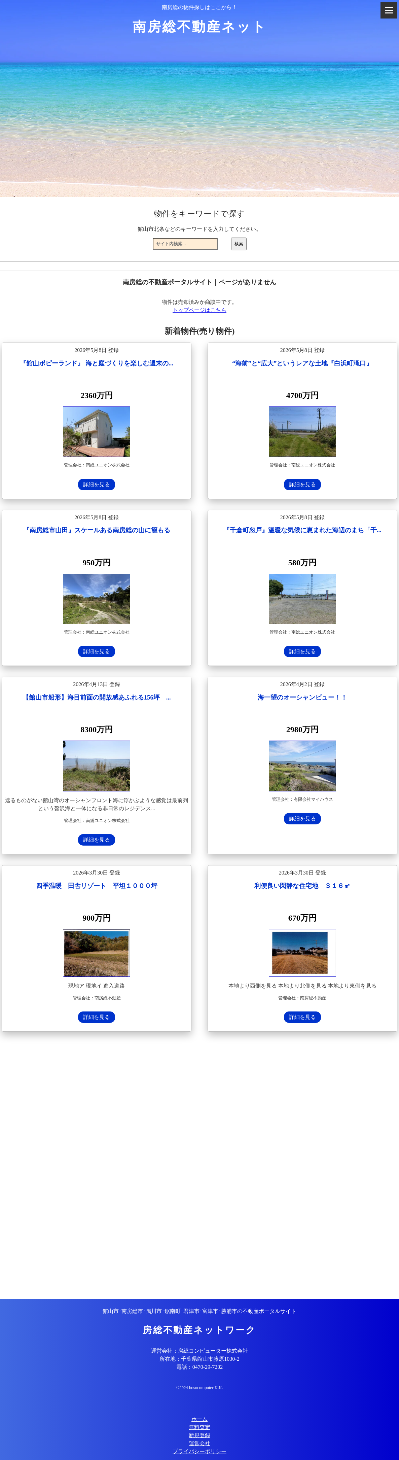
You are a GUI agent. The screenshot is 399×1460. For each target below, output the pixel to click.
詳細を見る (96, 484)
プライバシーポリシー (199, 1451)
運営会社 (199, 1443)
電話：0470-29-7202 (199, 1367)
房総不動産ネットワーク (199, 1330)
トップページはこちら (199, 310)
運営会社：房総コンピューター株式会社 (199, 1351)
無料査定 (199, 1427)
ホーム (199, 1419)
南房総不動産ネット (200, 26)
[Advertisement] (199, 1166)
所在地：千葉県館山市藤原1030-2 (199, 1359)
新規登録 (199, 1435)
